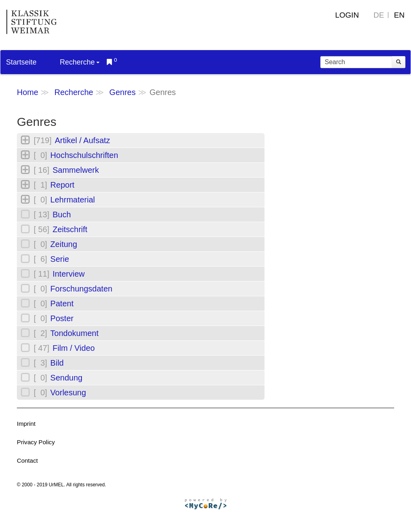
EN (399, 15)
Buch (62, 214)
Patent (61, 303)
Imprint (26, 423)
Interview (69, 273)
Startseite (21, 62)
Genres (122, 92)
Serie (59, 259)
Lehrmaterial (72, 199)
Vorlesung (68, 392)
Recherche (80, 62)
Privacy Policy (36, 442)
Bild (56, 362)
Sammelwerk (76, 170)
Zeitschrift (70, 229)
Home (27, 92)
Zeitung (63, 244)
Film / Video (74, 348)
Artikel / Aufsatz (82, 140)
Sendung (66, 377)
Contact (27, 460)
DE (379, 15)
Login (347, 15)
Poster (61, 318)
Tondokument (74, 333)
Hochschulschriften (84, 155)
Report (62, 184)
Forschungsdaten (81, 288)
